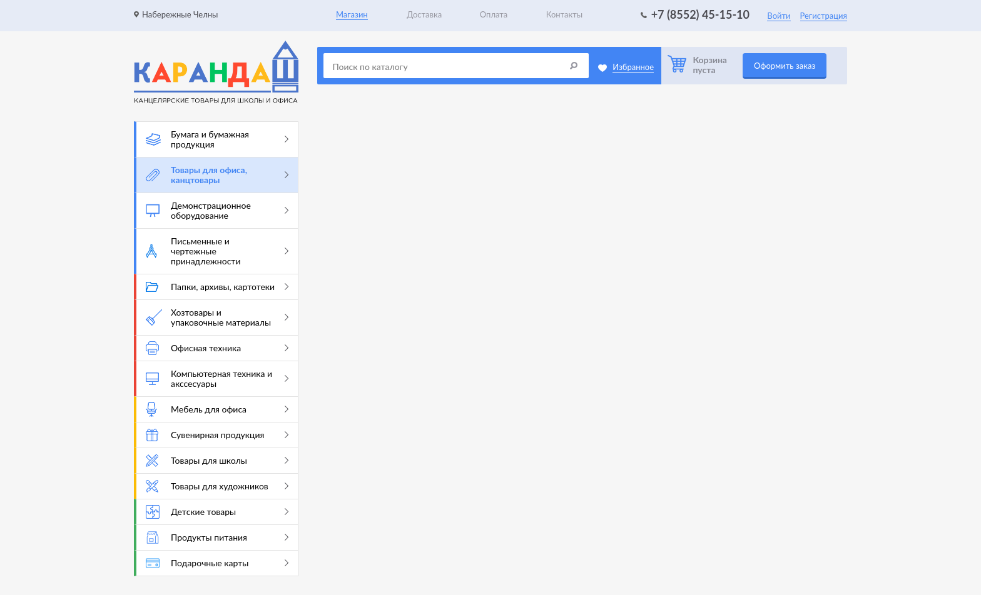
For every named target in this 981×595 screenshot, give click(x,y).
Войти (778, 16)
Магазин (352, 14)
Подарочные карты (217, 563)
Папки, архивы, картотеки (217, 286)
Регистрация (823, 16)
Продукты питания (217, 537)
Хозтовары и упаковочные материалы (217, 317)
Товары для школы (217, 460)
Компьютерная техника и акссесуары (217, 378)
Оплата (493, 14)
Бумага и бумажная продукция (217, 139)
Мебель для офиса (217, 409)
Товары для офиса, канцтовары (217, 174)
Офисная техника (217, 348)
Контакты (564, 14)
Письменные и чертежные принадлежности (217, 251)
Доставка (424, 14)
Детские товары (217, 512)
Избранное (633, 67)
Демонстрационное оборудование (217, 210)
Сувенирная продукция (217, 435)
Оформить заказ (784, 66)
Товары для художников (217, 486)
